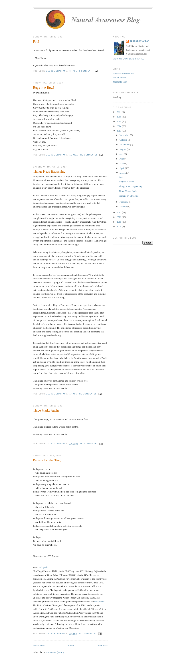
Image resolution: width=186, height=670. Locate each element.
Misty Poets (100, 601)
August (123, 149)
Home (71, 645)
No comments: (89, 155)
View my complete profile (128, 59)
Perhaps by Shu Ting (46, 460)
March (123, 173)
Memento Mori (120, 81)
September (125, 144)
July (122, 154)
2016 (119, 116)
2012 (119, 212)
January (124, 206)
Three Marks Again (46, 410)
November (125, 135)
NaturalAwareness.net (123, 73)
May (122, 163)
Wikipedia (43, 567)
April (122, 168)
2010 (119, 221)
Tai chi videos (119, 77)
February (124, 201)
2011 (119, 217)
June (122, 158)
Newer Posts (39, 645)
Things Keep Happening (49, 171)
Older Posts (102, 645)
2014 (119, 126)
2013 (119, 130)
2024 (119, 112)
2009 (119, 226)
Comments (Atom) (55, 652)
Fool (36, 41)
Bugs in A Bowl (43, 87)
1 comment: (86, 71)
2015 (119, 121)
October (124, 139)
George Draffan (139, 41)
